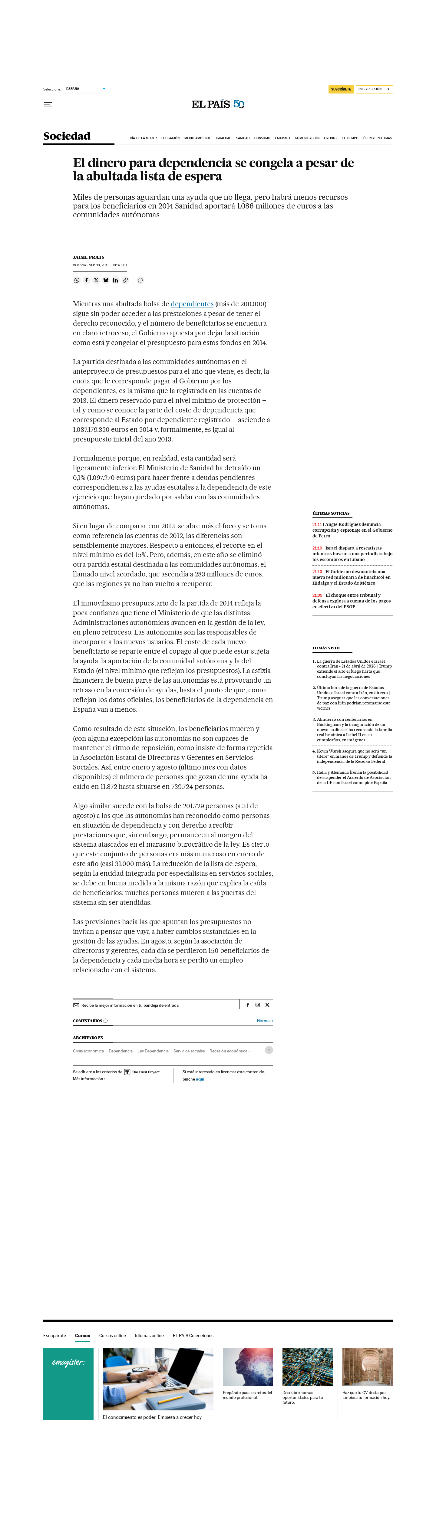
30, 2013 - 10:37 (108, 265)
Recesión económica (228, 1050)
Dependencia (121, 1050)
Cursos (82, 1335)
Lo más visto (326, 648)
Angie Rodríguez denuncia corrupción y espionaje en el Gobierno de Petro (352, 530)
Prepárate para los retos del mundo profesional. (247, 1395)
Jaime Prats (88, 257)
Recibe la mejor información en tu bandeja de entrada (130, 1005)
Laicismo (282, 138)
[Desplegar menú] (48, 104)
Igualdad (224, 138)
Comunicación (307, 138)
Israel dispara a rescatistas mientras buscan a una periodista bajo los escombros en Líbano (352, 553)
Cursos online (112, 1335)
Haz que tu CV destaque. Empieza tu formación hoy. (366, 1395)
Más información (89, 1078)
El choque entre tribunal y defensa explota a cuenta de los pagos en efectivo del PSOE (351, 600)
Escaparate (54, 1335)
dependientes (192, 304)
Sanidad (243, 138)
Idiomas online (149, 1335)
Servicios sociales (189, 1050)
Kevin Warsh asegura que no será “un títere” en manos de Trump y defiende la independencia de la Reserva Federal (354, 756)
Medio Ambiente (197, 138)
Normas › (265, 1021)
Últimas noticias (377, 138)
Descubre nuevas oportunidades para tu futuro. (302, 1397)
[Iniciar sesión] (374, 89)
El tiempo (350, 138)
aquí (200, 1078)
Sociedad (67, 137)
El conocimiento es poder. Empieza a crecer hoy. (153, 1417)
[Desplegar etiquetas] (269, 1050)
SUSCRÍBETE (341, 89)
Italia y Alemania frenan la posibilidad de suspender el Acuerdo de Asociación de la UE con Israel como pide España (354, 777)
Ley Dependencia (153, 1050)
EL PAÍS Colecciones (193, 1335)
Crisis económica (88, 1050)
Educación (170, 138)
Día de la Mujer (143, 138)
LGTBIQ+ (330, 138)
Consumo (262, 138)
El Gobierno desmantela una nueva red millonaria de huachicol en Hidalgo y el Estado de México (351, 577)
